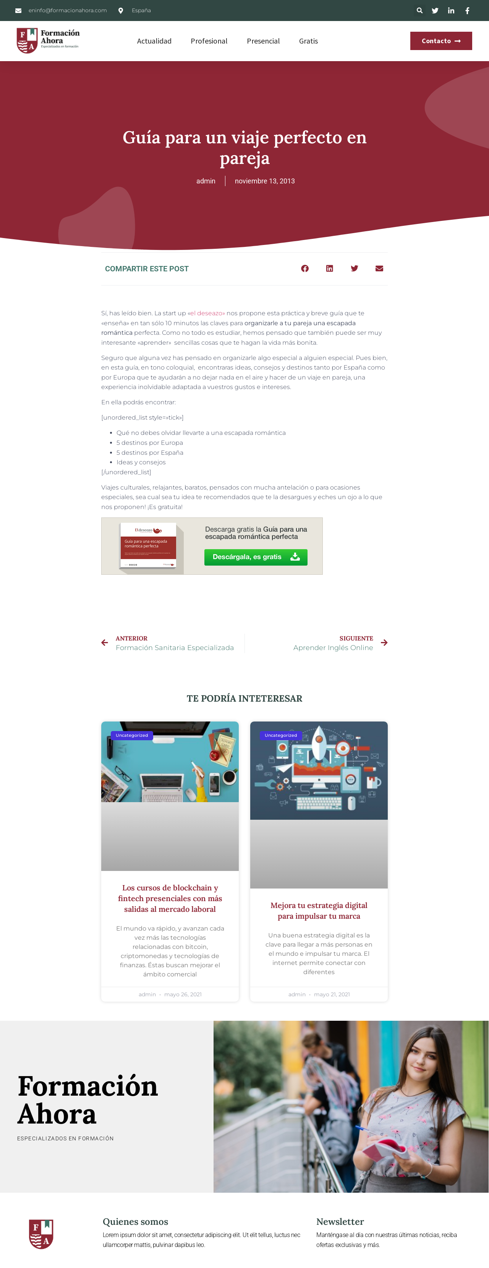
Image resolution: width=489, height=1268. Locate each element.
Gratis (308, 40)
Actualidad (154, 40)
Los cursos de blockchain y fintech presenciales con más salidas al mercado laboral (170, 898)
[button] (420, 10)
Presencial (263, 40)
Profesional (209, 40)
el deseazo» (207, 313)
